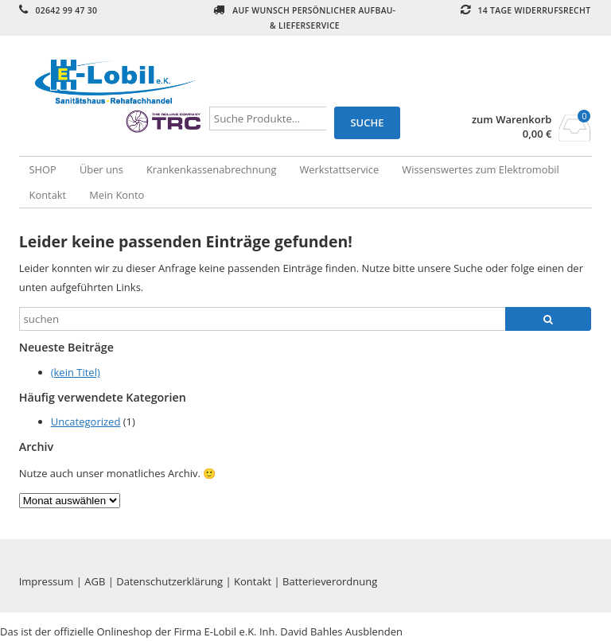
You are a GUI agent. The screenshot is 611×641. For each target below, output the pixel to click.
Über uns (101, 169)
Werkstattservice (339, 169)
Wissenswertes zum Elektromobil (480, 169)
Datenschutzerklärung (169, 581)
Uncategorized (86, 421)
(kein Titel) (75, 372)
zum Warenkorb (512, 120)
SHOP (42, 169)
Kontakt (48, 195)
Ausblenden (374, 631)
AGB (94, 581)
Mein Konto (116, 195)
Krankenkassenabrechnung (211, 169)
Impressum (46, 581)
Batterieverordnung (329, 581)
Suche (366, 122)
